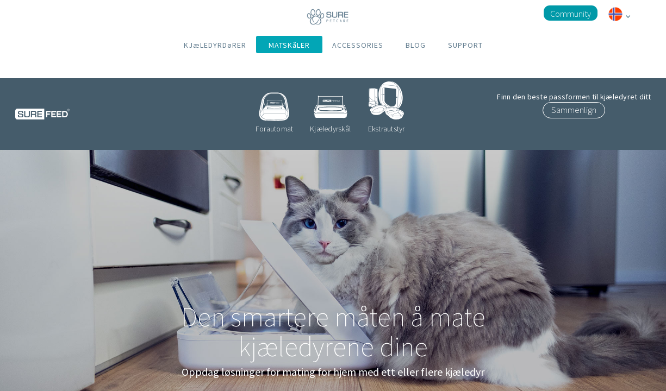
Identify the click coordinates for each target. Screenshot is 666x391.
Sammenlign (573, 109)
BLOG (416, 45)
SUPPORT (465, 45)
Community (570, 13)
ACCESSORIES (357, 45)
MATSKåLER (289, 45)
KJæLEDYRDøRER (215, 45)
